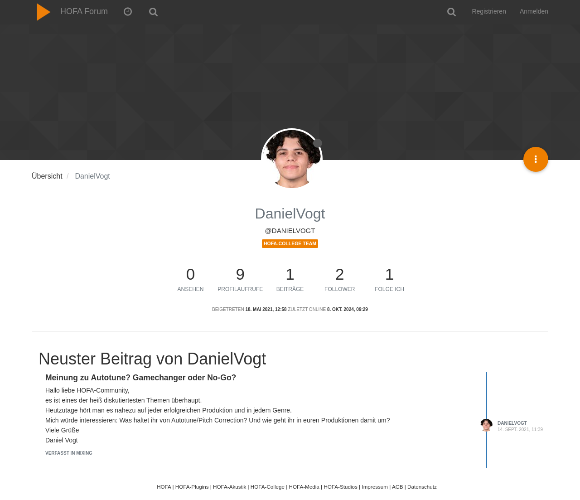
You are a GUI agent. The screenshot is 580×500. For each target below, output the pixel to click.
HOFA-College (268, 487)
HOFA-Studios (341, 487)
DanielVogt (512, 423)
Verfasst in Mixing (68, 453)
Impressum (375, 487)
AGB (397, 487)
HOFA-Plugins (192, 487)
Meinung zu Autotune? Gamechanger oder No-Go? (140, 377)
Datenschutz (422, 487)
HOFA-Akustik (229, 487)
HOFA (164, 487)
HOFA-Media (304, 487)
